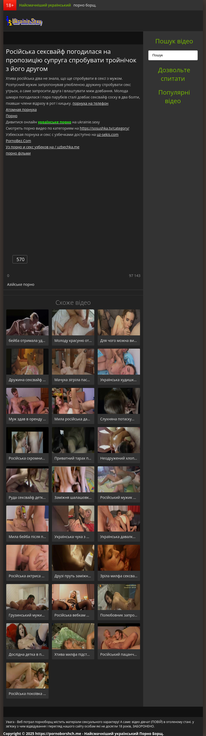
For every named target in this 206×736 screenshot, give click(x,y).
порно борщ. (85, 5)
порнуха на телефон (90, 103)
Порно (11, 115)
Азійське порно (21, 284)
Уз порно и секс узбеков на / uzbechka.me (42, 146)
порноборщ (22, 20)
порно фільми (18, 153)
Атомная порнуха (21, 109)
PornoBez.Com (18, 140)
